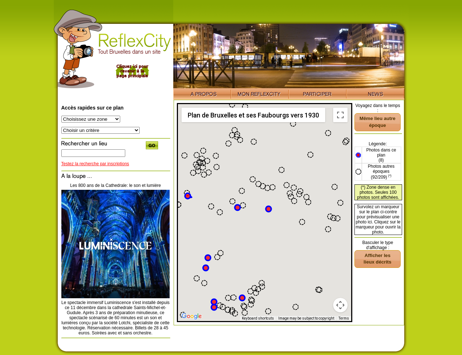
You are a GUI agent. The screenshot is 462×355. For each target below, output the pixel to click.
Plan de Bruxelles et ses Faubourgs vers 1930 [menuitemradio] (253, 115)
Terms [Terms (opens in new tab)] (344, 318)
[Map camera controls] (340, 305)
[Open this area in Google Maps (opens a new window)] (192, 316)
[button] (208, 257)
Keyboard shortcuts (258, 318)
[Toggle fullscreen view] (340, 115)
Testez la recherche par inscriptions (95, 163)
